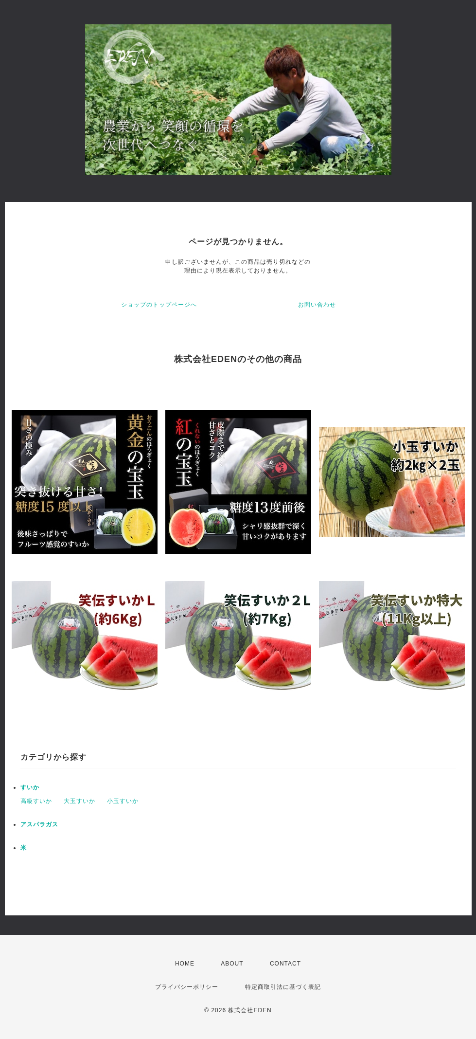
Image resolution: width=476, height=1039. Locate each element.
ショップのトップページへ (159, 304)
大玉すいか (79, 801)
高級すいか (36, 801)
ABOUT (232, 963)
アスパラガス (39, 824)
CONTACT (285, 963)
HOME (184, 963)
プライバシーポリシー (186, 987)
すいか (29, 787)
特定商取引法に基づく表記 (283, 987)
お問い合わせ (317, 304)
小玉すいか (123, 801)
